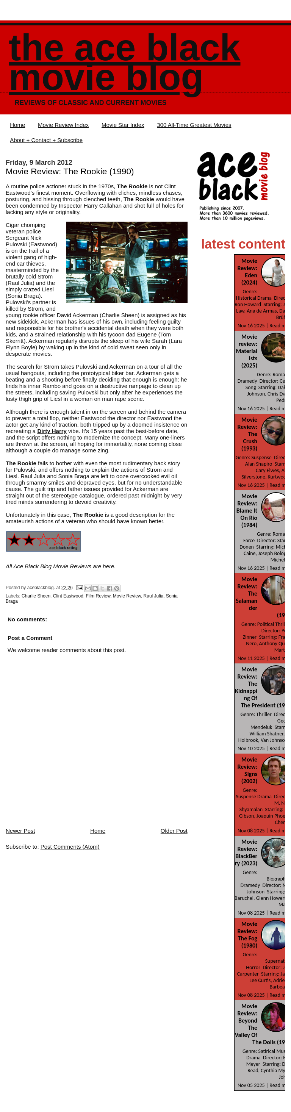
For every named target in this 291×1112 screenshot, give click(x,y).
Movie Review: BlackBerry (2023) (246, 852)
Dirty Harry (52, 431)
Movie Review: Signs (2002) (248, 770)
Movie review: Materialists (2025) (247, 351)
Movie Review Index (63, 125)
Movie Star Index (123, 125)
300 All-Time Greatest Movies (194, 125)
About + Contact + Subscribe (46, 140)
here (108, 566)
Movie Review (127, 596)
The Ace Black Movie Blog (124, 62)
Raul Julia (154, 596)
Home (17, 125)
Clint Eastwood (68, 596)
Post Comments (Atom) (70, 846)
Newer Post (20, 830)
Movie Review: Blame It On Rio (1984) (246, 511)
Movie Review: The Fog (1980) (248, 934)
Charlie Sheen (36, 596)
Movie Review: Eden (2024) (248, 271)
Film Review (98, 596)
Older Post (174, 830)
